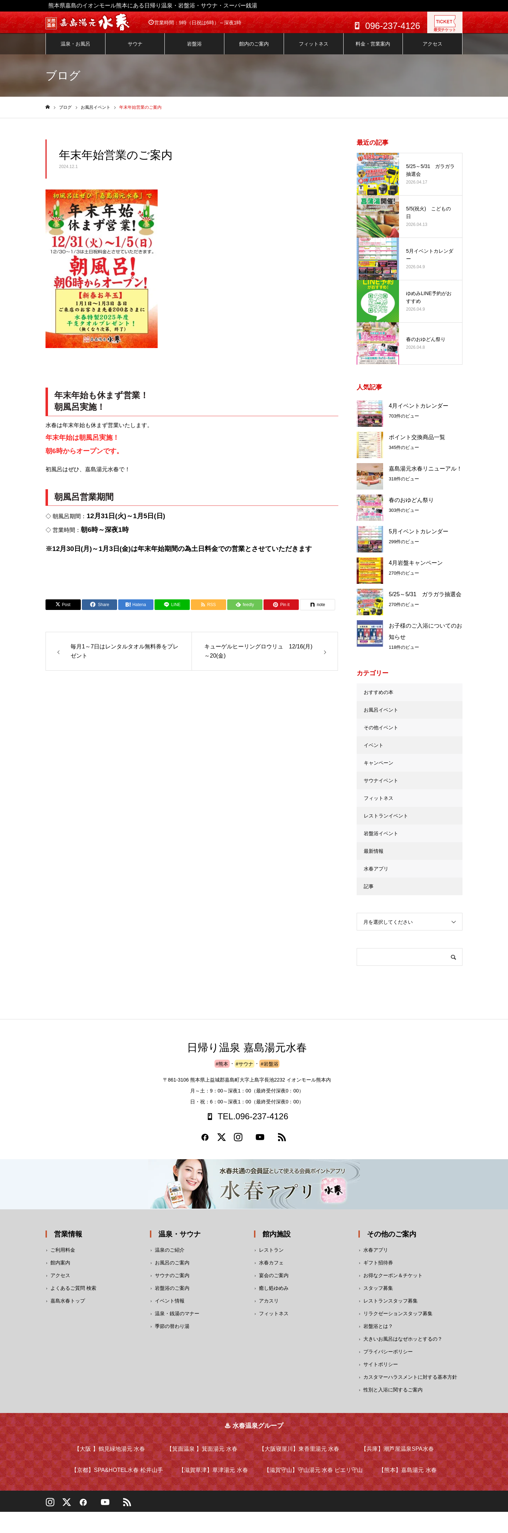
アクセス (432, 51)
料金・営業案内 (373, 51)
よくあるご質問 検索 (73, 1295)
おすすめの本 (378, 699)
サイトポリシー (380, 1371)
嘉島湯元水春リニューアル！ (425, 476)
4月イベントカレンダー (418, 413)
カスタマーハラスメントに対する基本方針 (410, 1384)
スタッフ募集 (378, 1295)
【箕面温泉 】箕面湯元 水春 (202, 1456)
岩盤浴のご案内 (172, 1295)
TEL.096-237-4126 (253, 1123)
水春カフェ (271, 1269)
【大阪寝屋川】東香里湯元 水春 (299, 1456)
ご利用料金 (62, 1257)
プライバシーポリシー (388, 1358)
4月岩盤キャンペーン (416, 570)
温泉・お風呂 (75, 51)
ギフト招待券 (378, 1269)
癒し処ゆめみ (274, 1295)
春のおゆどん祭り (411, 507)
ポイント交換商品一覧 (417, 444)
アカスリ (269, 1308)
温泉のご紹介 (170, 1257)
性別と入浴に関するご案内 (393, 1397)
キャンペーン (378, 770)
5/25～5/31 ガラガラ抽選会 (425, 601)
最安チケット (445, 27)
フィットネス (313, 51)
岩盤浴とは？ (378, 1333)
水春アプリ (376, 876)
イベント (373, 752)
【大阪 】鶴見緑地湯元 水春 (109, 1456)
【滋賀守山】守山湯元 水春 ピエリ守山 (313, 1477)
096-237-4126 (392, 26)
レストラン (271, 1257)
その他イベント (381, 734)
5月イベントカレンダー (418, 538)
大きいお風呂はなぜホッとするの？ (402, 1346)
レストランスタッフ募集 (390, 1308)
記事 (369, 893)
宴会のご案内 (274, 1282)
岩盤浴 (194, 51)
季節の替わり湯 (172, 1333)
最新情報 (373, 858)
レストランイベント (386, 823)
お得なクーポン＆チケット (393, 1282)
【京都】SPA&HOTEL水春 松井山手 (117, 1477)
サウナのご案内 (172, 1282)
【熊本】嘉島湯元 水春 (407, 1477)
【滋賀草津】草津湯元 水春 (213, 1477)
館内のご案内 (254, 51)
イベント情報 (170, 1308)
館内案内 (60, 1269)
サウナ (135, 51)
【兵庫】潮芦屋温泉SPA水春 (397, 1456)
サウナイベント (381, 787)
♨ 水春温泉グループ (253, 1432)
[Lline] (172, 611)
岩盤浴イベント (381, 840)
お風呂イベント (381, 717)
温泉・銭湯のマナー (177, 1320)
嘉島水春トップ (67, 1308)
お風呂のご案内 (172, 1269)
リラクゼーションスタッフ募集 (398, 1320)
